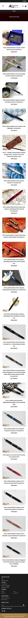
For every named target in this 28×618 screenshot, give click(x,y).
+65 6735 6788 (4, 580)
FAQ (14, 591)
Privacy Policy (4, 599)
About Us (3, 593)
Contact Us (15, 593)
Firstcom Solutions (20, 616)
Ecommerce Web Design (9, 616)
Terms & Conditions (5, 598)
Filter (14, 11)
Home (2, 591)
